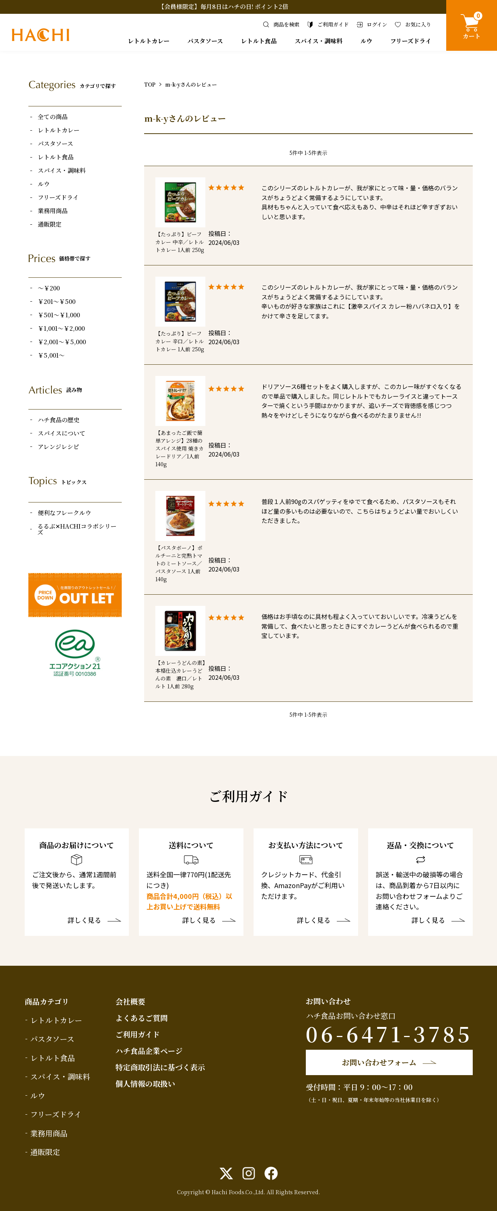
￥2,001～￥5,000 (62, 342)
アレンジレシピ (58, 447)
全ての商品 (53, 117)
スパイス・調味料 (318, 41)
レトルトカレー (149, 41)
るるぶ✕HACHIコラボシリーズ (77, 529)
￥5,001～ (51, 355)
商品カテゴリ (47, 1001)
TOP (149, 84)
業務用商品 (53, 211)
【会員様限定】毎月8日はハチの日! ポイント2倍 (223, 6)
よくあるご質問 (141, 1017)
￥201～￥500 (56, 302)
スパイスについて (62, 433)
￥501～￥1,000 (59, 315)
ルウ (366, 41)
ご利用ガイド (137, 1034)
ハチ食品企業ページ (149, 1050)
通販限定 (50, 224)
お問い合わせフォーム (379, 1062)
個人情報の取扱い (145, 1083)
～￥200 (49, 288)
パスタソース (205, 41)
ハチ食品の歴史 (59, 420)
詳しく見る (84, 920)
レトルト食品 (259, 41)
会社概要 (130, 1001)
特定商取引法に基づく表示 (160, 1067)
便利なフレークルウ (64, 513)
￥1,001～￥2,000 (61, 328)
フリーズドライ (410, 41)
